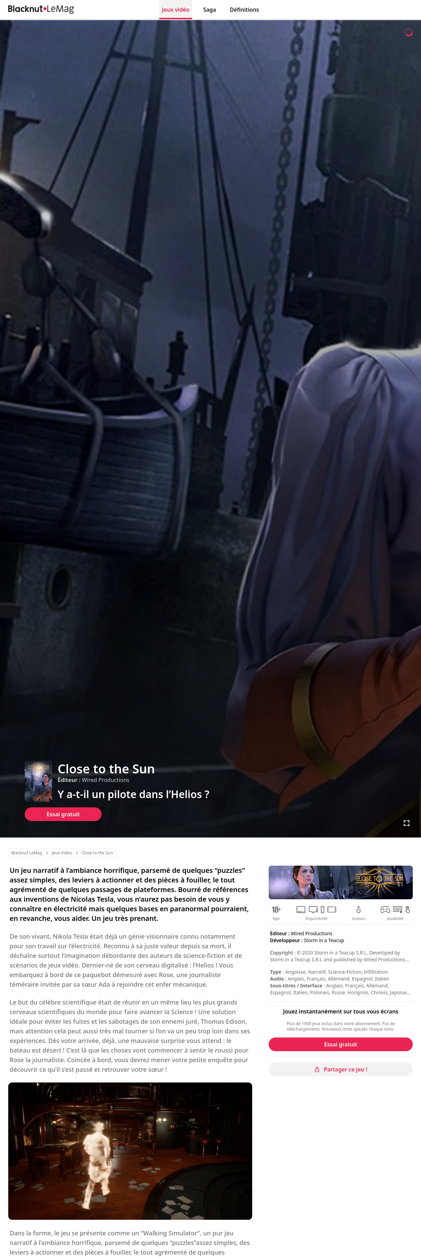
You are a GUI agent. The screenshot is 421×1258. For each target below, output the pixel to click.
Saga (209, 9)
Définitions (244, 9)
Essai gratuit (63, 814)
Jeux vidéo (175, 9)
